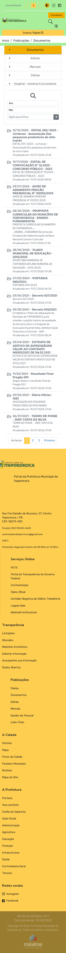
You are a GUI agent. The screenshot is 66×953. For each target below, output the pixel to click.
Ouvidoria (56, 15)
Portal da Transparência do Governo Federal (33, 576)
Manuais (15, 708)
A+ (28, 5)
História (7, 743)
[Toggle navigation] (56, 26)
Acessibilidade (13, 5)
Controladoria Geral (14, 866)
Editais (15, 702)
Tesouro (7, 873)
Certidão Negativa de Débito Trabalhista (35, 598)
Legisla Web (18, 605)
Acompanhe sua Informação (19, 660)
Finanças (7, 845)
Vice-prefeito (10, 804)
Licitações (8, 633)
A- (39, 5)
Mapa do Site (10, 777)
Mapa (5, 750)
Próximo (49, 440)
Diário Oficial (18, 592)
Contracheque (19, 585)
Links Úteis (17, 722)
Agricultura (8, 832)
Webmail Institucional (24, 612)
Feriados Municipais (14, 763)
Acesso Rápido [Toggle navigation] (33, 32)
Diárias (15, 688)
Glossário (7, 640)
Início (5, 40)
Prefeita (7, 798)
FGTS (14, 567)
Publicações (21, 40)
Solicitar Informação (14, 653)
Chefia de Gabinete (14, 811)
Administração (11, 825)
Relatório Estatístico (14, 646)
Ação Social (9, 818)
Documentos (19, 695)
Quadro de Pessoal (22, 715)
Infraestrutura (10, 852)
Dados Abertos (11, 667)
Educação (8, 839)
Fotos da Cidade (12, 756)
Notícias (7, 770)
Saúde (6, 859)
